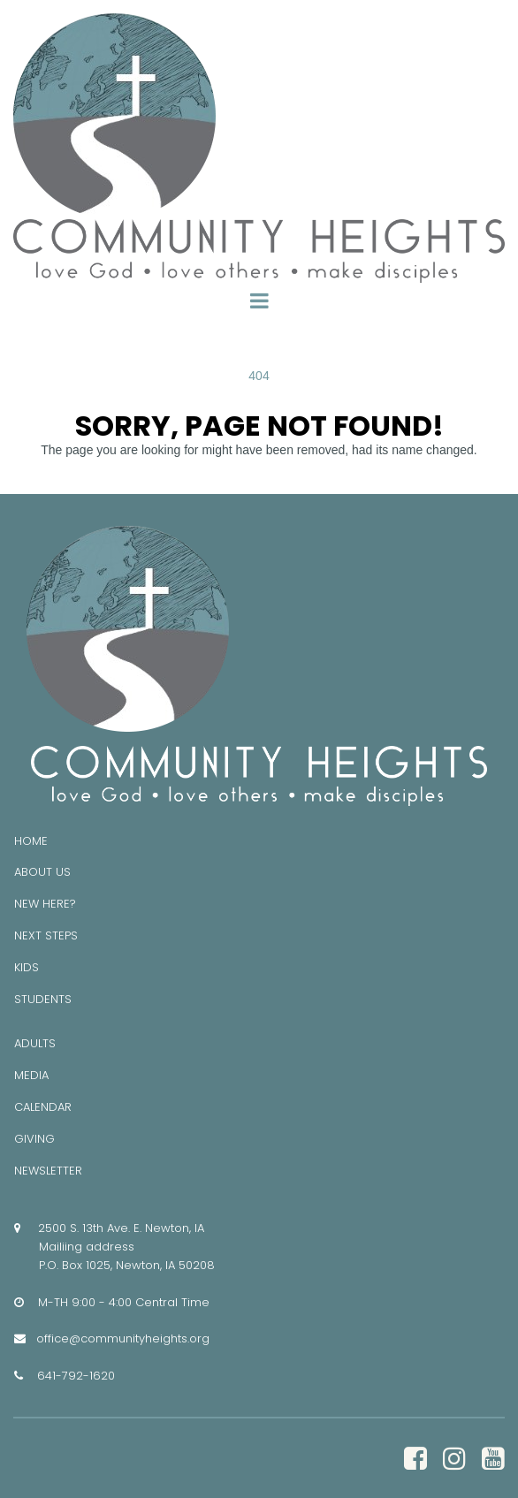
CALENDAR (43, 1107)
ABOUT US (42, 871)
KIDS (26, 967)
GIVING (34, 1138)
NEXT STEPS (46, 935)
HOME (31, 841)
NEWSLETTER (48, 1170)
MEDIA (31, 1075)
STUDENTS (43, 999)
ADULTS (35, 1043)
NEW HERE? (45, 903)
